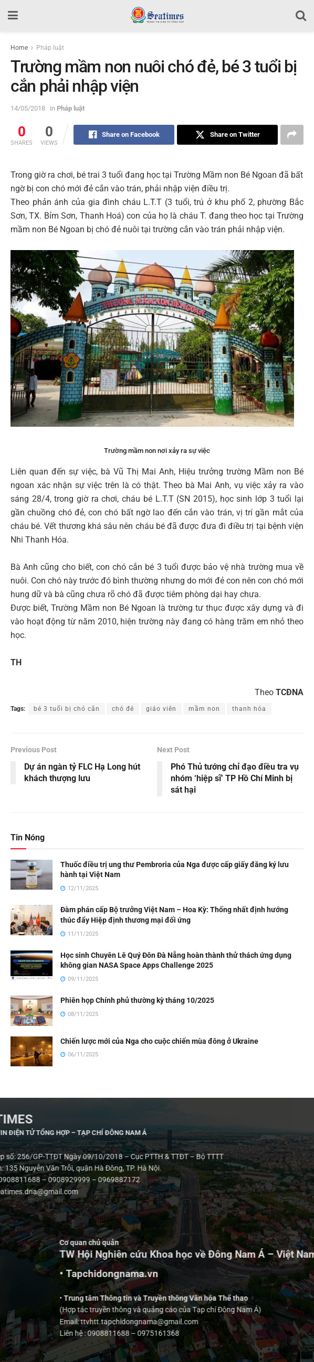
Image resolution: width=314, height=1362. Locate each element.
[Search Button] (301, 15)
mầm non (204, 708)
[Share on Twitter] (227, 135)
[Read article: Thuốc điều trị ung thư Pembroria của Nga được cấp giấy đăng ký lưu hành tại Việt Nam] (32, 875)
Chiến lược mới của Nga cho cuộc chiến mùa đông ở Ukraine (159, 1041)
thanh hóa (249, 708)
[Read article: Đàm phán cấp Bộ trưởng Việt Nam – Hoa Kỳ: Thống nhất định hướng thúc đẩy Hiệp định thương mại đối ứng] (32, 920)
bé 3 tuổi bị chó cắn (67, 708)
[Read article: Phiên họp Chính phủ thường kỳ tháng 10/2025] (32, 1010)
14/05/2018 (28, 108)
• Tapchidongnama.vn (264, 1273)
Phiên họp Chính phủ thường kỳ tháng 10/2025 (137, 1000)
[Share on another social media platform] (291, 135)
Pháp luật (50, 47)
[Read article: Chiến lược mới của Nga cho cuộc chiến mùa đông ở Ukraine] (32, 1051)
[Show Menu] (13, 15)
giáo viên (161, 708)
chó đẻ (123, 708)
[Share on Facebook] (124, 135)
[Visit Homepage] (156, 15)
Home (19, 47)
